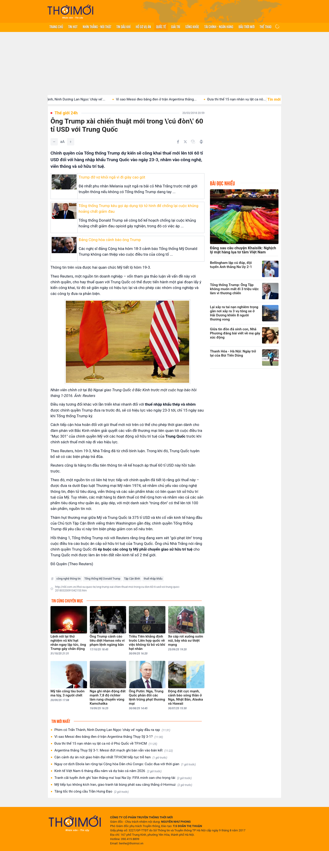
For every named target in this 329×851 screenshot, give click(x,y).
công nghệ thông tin (68, 578)
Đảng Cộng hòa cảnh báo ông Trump (110, 239)
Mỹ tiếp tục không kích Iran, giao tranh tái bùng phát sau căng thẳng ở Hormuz (123, 785)
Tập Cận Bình (132, 578)
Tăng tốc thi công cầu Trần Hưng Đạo (91, 791)
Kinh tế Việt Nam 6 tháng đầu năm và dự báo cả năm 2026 (108, 771)
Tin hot (72, 26)
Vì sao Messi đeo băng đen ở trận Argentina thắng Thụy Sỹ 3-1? (108, 737)
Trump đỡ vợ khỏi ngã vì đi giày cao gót (112, 177)
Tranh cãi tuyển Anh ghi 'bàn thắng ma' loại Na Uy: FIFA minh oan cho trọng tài (123, 778)
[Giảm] (54, 141)
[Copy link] (193, 142)
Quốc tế (161, 26)
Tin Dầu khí (123, 26)
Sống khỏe (192, 26)
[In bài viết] (201, 142)
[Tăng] (70, 141)
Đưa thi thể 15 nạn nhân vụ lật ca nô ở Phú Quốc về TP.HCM (105, 743)
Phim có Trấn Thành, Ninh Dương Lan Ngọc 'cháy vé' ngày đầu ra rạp (112, 730)
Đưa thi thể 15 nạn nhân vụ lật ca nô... (242, 99)
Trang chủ (56, 26)
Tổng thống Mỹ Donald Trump (102, 578)
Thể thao (265, 26)
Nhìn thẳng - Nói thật (97, 26)
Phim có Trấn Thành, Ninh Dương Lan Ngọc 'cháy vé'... (69, 99)
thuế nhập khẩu (153, 578)
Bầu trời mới (247, 26)
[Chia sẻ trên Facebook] (178, 141)
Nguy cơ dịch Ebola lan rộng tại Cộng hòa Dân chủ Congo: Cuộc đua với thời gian (125, 764)
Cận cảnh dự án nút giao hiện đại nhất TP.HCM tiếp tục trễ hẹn (110, 757)
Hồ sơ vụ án (143, 26)
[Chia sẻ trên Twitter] (185, 141)
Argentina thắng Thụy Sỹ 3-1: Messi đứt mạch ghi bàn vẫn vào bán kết (113, 750)
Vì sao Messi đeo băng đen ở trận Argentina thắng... (162, 99)
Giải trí (175, 26)
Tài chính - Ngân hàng (218, 26)
